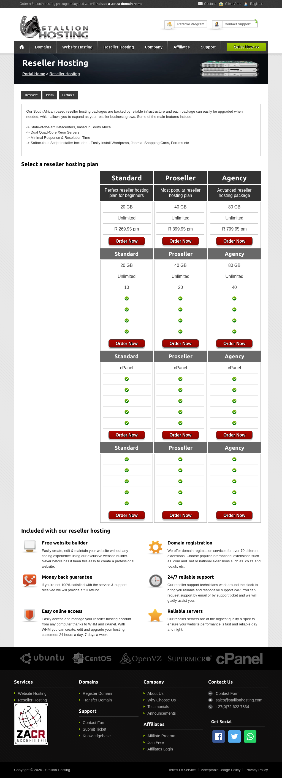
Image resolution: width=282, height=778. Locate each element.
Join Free (155, 742)
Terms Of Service (182, 770)
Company (153, 47)
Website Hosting (77, 47)
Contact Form (95, 722)
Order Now (125, 241)
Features (68, 95)
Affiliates (181, 47)
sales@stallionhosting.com (239, 700)
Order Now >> (246, 47)
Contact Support (238, 24)
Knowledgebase (97, 736)
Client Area (233, 4)
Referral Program (190, 24)
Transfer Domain (97, 700)
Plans (50, 95)
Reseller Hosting (119, 47)
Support (208, 47)
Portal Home (33, 74)
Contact (209, 4)
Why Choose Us (161, 700)
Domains (43, 47)
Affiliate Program (161, 736)
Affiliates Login (160, 749)
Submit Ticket (94, 729)
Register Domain (97, 693)
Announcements (161, 713)
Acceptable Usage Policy (220, 770)
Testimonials (158, 706)
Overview (31, 95)
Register (256, 4)
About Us (155, 693)
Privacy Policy (257, 770)
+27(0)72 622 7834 (232, 706)
